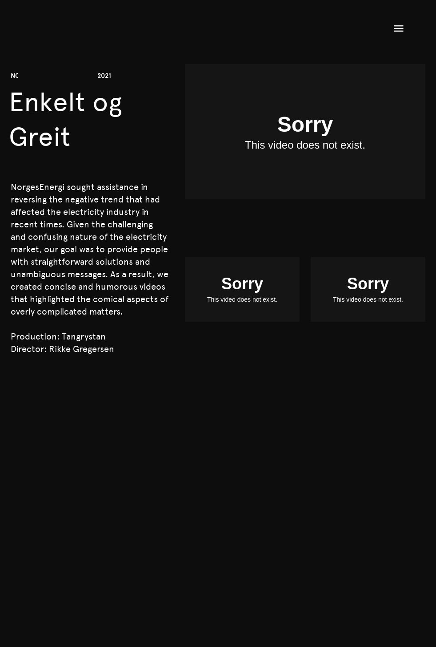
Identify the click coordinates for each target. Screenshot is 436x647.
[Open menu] (398, 28)
